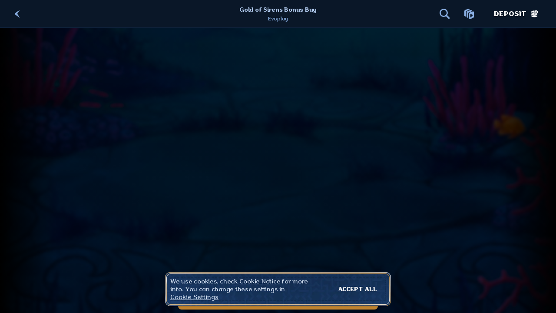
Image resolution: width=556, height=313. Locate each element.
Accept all (357, 289)
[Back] (17, 13)
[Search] (444, 13)
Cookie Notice (260, 281)
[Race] (469, 13)
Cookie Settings (194, 296)
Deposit (516, 14)
